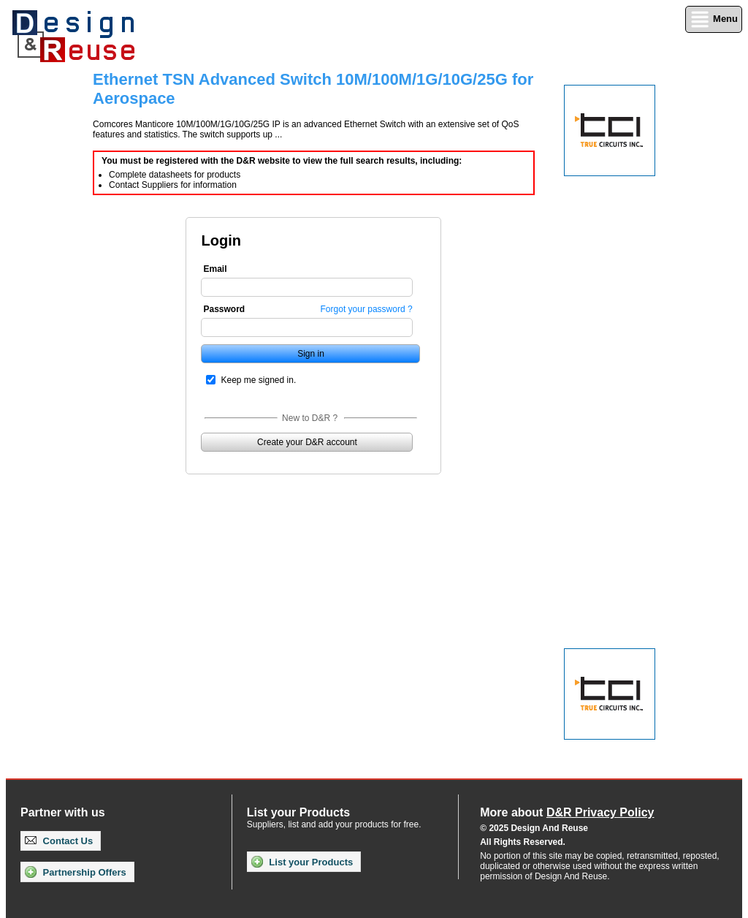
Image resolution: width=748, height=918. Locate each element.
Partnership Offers (75, 872)
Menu (714, 19)
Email (214, 269)
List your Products (302, 862)
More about (567, 812)
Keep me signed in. (258, 380)
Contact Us (59, 840)
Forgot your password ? (367, 309)
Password (224, 309)
